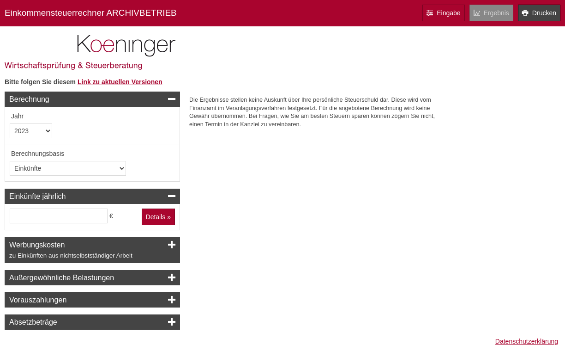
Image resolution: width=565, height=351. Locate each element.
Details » (158, 217)
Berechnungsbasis (37, 153)
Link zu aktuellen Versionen (120, 82)
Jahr (17, 116)
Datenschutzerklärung (526, 341)
